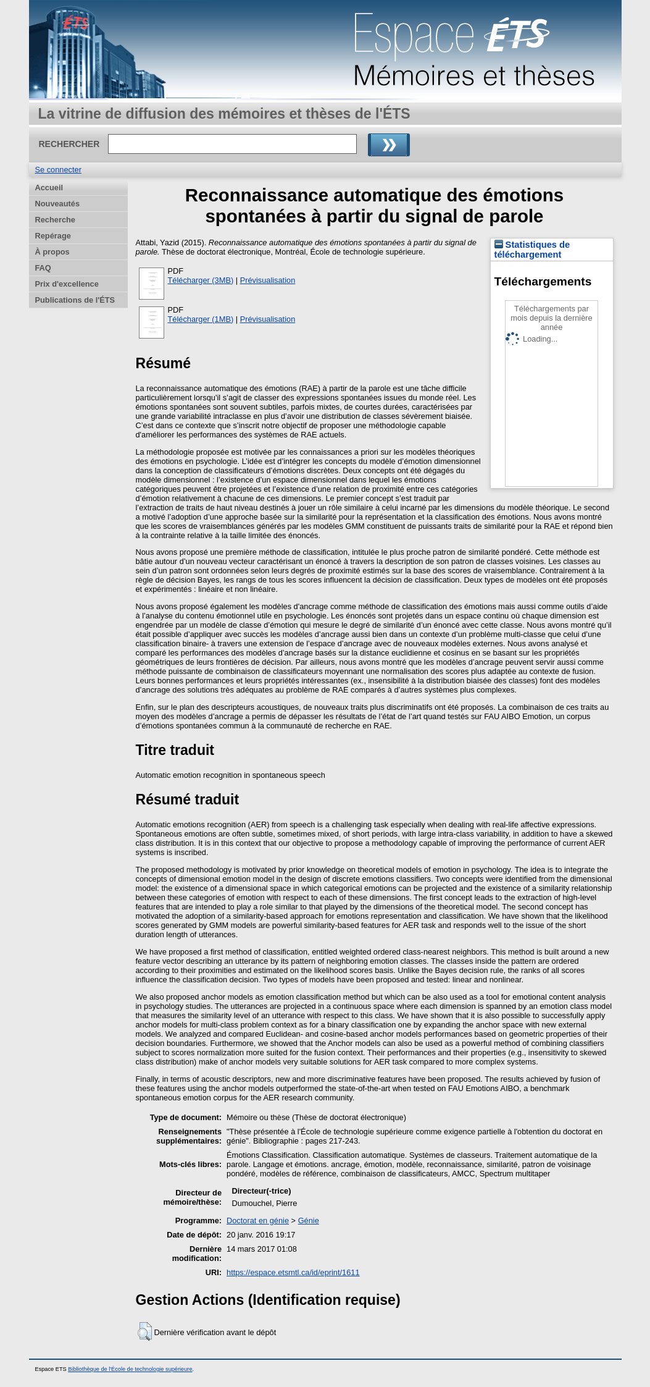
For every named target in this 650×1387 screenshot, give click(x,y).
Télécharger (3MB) (201, 280)
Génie (308, 1220)
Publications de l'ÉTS (75, 300)
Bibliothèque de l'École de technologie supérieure (130, 1369)
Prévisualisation (268, 280)
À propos (52, 251)
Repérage (53, 235)
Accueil (49, 187)
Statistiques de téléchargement (532, 249)
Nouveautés (57, 203)
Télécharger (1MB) (201, 319)
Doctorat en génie (258, 1220)
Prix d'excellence (67, 284)
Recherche (55, 219)
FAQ (43, 267)
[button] (145, 1331)
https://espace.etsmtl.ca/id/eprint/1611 (293, 1272)
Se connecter (58, 169)
